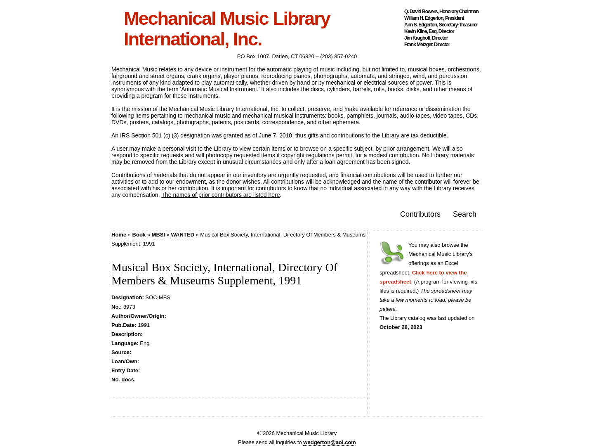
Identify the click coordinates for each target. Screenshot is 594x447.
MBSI (158, 235)
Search (464, 214)
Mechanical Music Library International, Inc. (227, 29)
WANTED (182, 235)
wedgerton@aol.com (329, 442)
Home (118, 235)
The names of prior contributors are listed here (220, 195)
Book (139, 235)
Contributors (420, 214)
